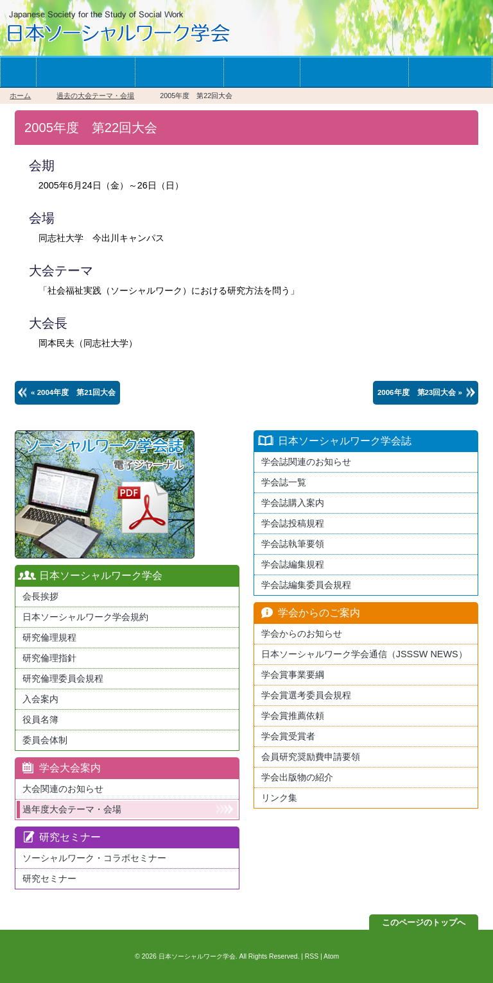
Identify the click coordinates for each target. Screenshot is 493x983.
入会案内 (40, 699)
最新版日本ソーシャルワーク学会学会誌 (105, 494)
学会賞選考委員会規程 (306, 695)
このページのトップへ (423, 922)
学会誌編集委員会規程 (306, 585)
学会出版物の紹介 (297, 777)
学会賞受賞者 (288, 736)
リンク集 (279, 798)
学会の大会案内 (179, 72)
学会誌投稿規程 (292, 523)
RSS (311, 956)
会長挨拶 (40, 596)
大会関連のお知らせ (62, 789)
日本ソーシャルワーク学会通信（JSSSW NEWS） (364, 654)
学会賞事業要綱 (292, 674)
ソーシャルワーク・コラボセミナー (94, 858)
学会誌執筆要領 (292, 544)
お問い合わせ (450, 72)
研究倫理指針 (49, 658)
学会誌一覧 (261, 72)
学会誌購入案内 (292, 503)
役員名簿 (40, 719)
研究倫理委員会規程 (62, 678)
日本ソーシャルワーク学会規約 (85, 617)
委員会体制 (44, 740)
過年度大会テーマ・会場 (71, 809)
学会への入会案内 (85, 72)
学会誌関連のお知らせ (306, 462)
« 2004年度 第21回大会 (73, 392)
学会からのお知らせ (354, 72)
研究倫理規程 (49, 637)
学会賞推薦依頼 (292, 715)
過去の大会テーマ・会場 (95, 95)
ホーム (18, 72)
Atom (331, 956)
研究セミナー (49, 878)
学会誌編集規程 (292, 564)
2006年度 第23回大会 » (419, 392)
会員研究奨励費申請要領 (310, 757)
